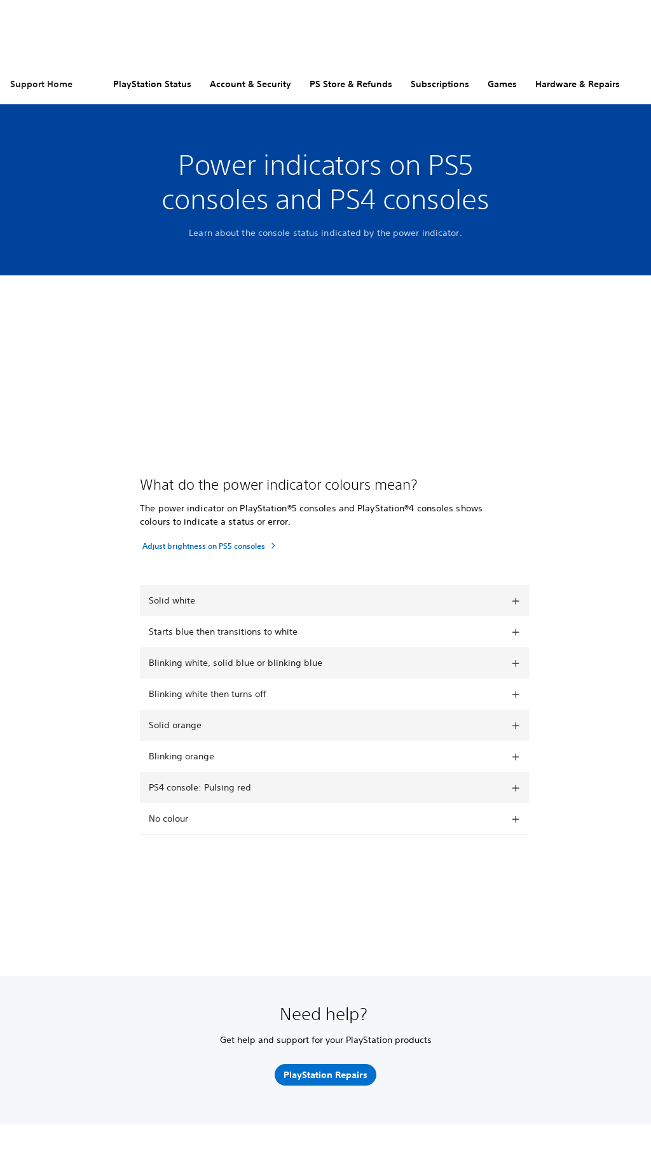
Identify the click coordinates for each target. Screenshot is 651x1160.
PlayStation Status (152, 84)
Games (502, 84)
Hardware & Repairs (577, 84)
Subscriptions (440, 84)
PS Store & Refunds (351, 84)
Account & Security (250, 84)
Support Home (41, 84)
